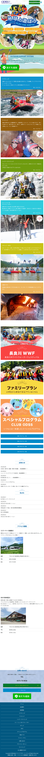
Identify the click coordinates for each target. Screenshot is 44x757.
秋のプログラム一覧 (22, 446)
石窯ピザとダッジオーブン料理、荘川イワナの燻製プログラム (15, 486)
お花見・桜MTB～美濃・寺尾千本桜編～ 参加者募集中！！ (14, 468)
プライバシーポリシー (22, 744)
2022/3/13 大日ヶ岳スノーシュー (8, 503)
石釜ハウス (22, 734)
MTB (22, 728)
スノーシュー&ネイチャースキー (22, 722)
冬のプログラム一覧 (22, 451)
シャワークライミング (22, 719)
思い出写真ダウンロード (34, 3)
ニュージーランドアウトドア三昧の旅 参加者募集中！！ (14, 473)
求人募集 (22, 750)
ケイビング (22, 716)
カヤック (22, 725)
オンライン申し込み (33, 1)
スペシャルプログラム (22, 731)
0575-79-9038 (12, 559)
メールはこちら (22, 690)
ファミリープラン (22, 738)
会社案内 (22, 707)
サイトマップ (22, 747)
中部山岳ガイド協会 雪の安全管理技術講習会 (11, 507)
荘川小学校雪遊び (5, 512)
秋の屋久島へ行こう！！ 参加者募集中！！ (11, 477)
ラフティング (22, 713)
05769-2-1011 (12, 629)
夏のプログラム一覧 (22, 441)
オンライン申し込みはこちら (22, 685)
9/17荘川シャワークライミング (8, 499)
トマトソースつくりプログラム (8, 482)
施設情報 (22, 710)
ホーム (22, 704)
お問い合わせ (22, 741)
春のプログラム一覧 (22, 436)
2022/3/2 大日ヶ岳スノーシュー (8, 516)
